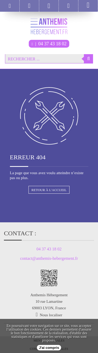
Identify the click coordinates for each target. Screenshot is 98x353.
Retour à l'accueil (48, 190)
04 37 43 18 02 (48, 43)
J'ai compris (49, 348)
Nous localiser (51, 315)
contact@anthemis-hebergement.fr (49, 258)
